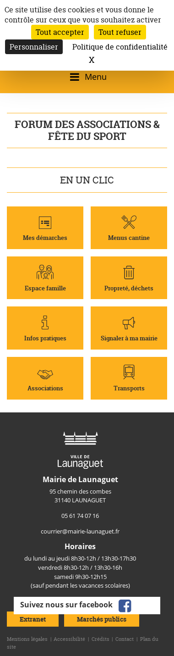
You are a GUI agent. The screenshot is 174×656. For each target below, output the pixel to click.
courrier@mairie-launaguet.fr (80, 531)
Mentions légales (27, 639)
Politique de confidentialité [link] (120, 47)
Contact (124, 639)
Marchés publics (101, 619)
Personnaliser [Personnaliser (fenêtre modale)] (34, 47)
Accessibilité (69, 639)
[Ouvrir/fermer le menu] (87, 77)
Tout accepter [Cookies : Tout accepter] (60, 32)
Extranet (33, 619)
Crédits (100, 639)
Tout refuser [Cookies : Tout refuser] (119, 32)
